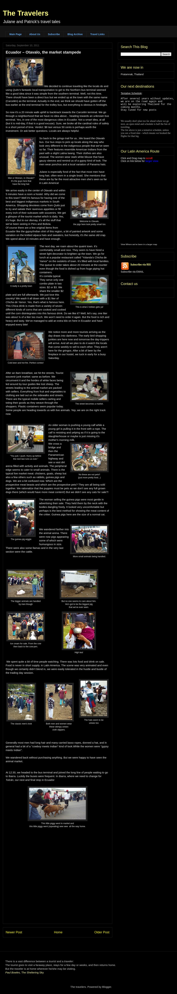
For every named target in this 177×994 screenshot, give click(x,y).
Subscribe (54, 34)
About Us (34, 34)
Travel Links (97, 34)
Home (58, 932)
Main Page (15, 34)
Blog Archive (75, 34)
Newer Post (14, 932)
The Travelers (25, 13)
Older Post (101, 932)
